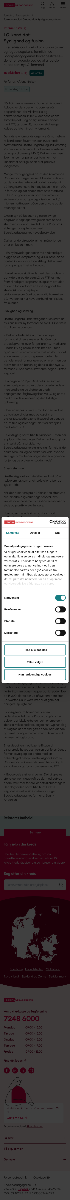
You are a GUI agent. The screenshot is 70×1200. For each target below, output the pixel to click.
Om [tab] (57, 532)
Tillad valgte (35, 662)
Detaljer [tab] (35, 532)
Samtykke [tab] (12, 532)
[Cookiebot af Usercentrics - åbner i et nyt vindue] (50, 522)
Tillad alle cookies (35, 649)
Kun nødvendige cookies (35, 674)
